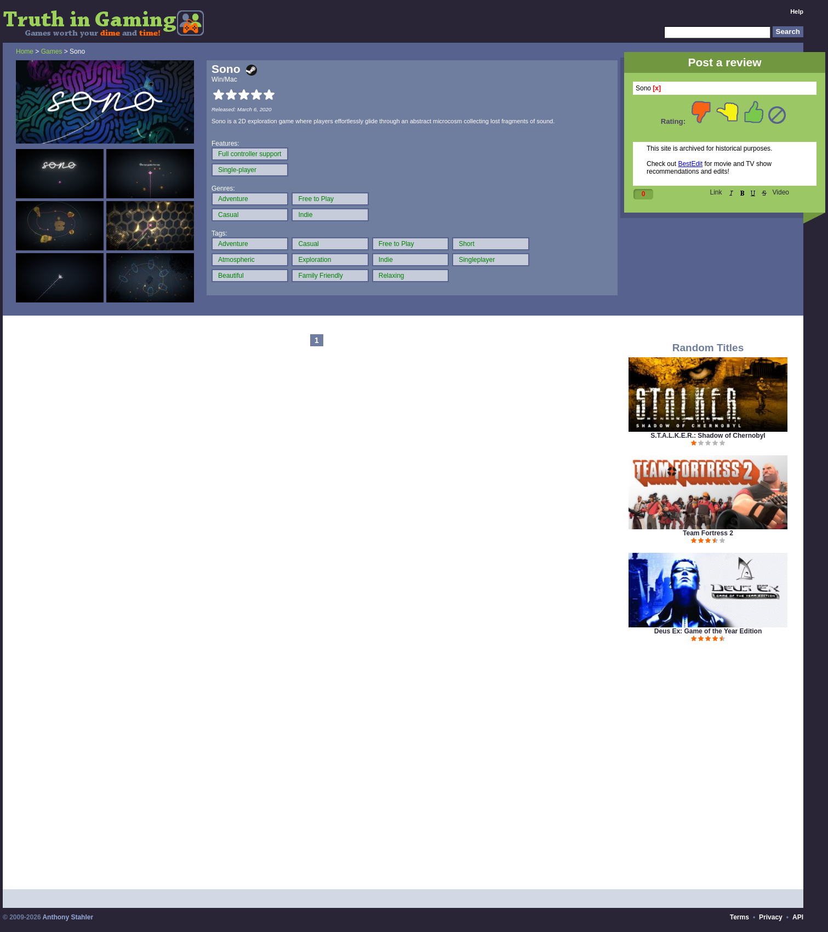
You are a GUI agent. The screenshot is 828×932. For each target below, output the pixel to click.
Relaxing (391, 275)
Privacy (771, 917)
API (797, 917)
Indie (305, 215)
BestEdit (690, 164)
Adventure (233, 199)
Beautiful (231, 275)
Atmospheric (236, 260)
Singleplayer (477, 260)
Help (796, 11)
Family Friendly (320, 275)
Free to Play (316, 199)
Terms (739, 917)
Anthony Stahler (67, 917)
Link (716, 192)
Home (24, 51)
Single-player (237, 170)
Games (51, 51)
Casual (228, 215)
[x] (657, 88)
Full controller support (249, 154)
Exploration (314, 260)
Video (781, 192)
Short (467, 244)
